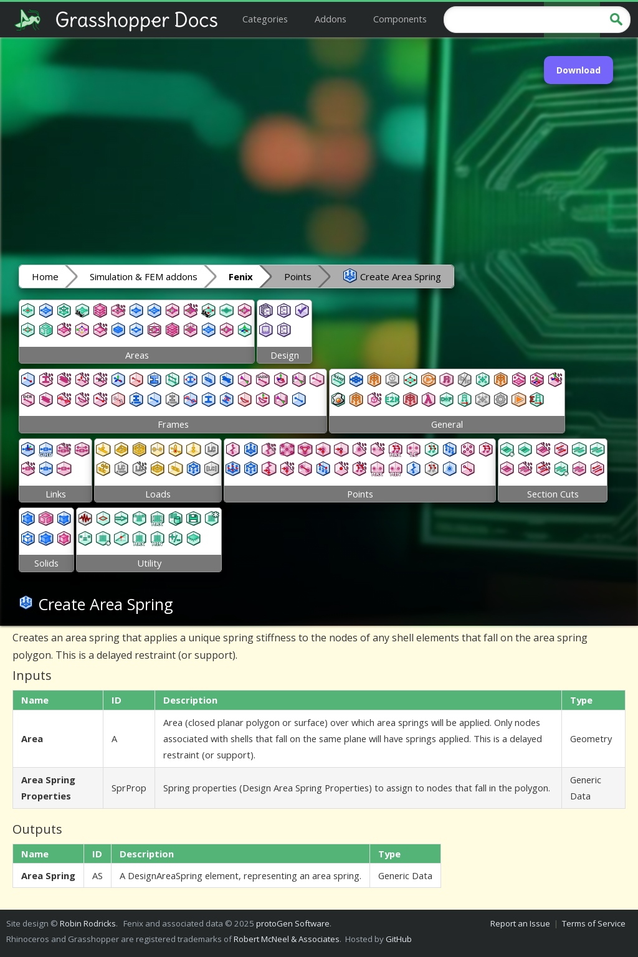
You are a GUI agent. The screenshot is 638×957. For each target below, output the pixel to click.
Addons (330, 18)
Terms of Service (594, 923)
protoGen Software (293, 923)
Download (578, 70)
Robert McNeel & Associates (287, 939)
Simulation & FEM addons (144, 276)
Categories (265, 18)
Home (45, 276)
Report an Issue (520, 923)
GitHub (399, 939)
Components (400, 18)
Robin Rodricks (88, 923)
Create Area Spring (392, 275)
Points (298, 276)
